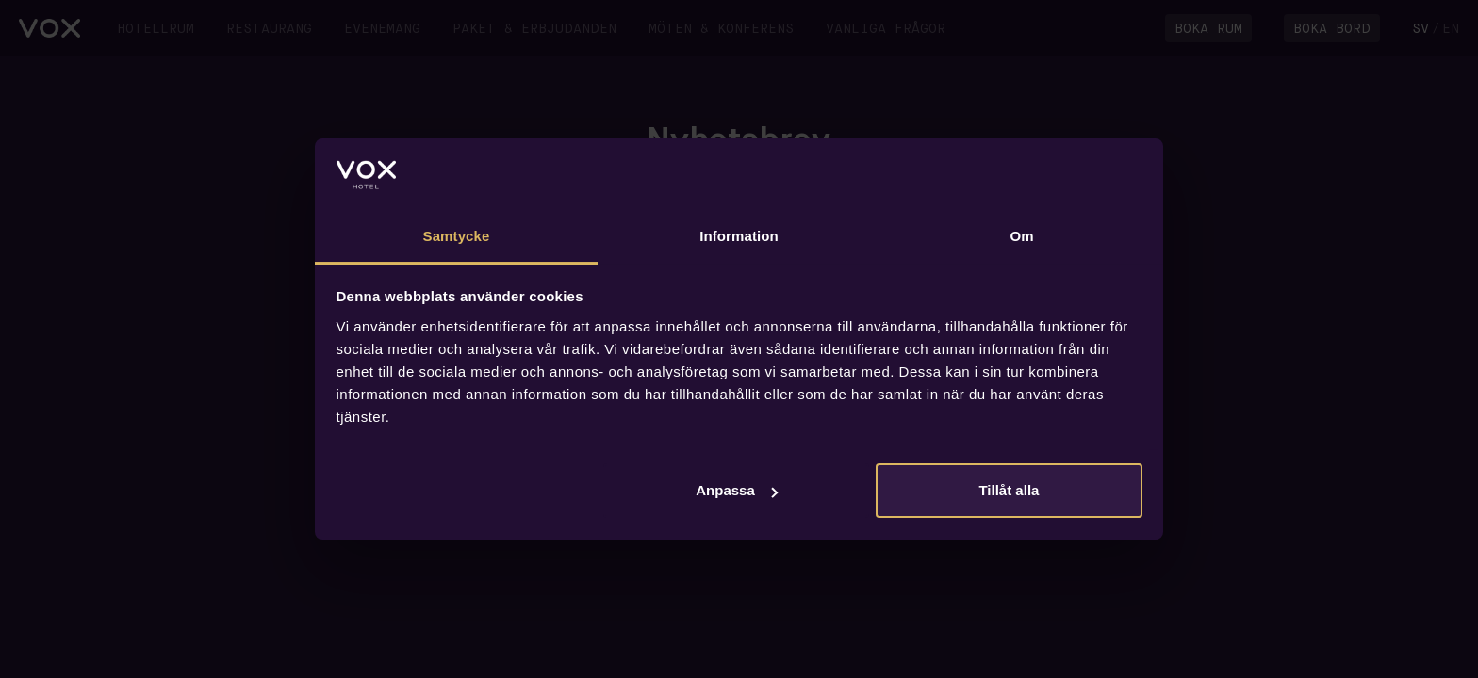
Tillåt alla (1008, 490)
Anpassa (737, 490)
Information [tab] (739, 236)
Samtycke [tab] (456, 236)
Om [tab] (1021, 236)
